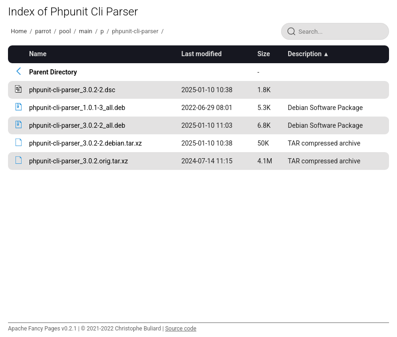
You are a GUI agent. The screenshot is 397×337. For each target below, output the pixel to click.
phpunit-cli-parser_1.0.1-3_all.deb (77, 107)
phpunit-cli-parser (135, 31)
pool (65, 31)
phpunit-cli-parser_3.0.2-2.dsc (72, 90)
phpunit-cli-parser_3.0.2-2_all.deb (77, 125)
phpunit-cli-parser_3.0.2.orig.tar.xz (78, 161)
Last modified (201, 54)
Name (37, 54)
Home (19, 31)
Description (304, 54)
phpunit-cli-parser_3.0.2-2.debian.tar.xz (85, 143)
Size (263, 54)
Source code (180, 328)
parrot (43, 31)
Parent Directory (53, 72)
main (85, 31)
